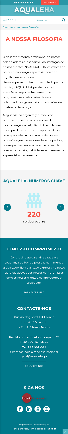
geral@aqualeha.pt (34, 356)
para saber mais (34, 292)
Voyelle (52, 428)
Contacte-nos (50, 2)
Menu (9, 20)
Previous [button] (7, 207)
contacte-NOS (34, 366)
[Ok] (63, 20)
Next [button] (60, 207)
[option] (34, 207)
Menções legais (41, 424)
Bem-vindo (9, 27)
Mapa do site (25, 424)
